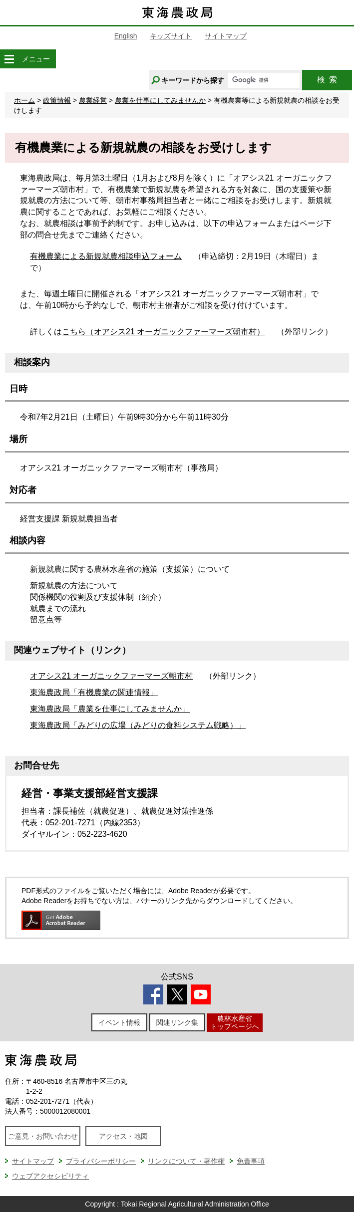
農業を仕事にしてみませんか (160, 100)
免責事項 (251, 1161)
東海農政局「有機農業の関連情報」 (94, 692)
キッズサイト (171, 36)
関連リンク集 (177, 1022)
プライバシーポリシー (101, 1161)
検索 (327, 79)
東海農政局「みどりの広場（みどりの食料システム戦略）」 (138, 725)
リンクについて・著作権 (186, 1161)
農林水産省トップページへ (234, 1022)
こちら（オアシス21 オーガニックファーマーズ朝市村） (163, 331)
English (125, 36)
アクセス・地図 (123, 1136)
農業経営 (93, 100)
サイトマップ (226, 36)
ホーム (24, 100)
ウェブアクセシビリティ (50, 1176)
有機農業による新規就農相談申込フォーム (106, 256)
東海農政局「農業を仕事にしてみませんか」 (110, 709)
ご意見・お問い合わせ (43, 1136)
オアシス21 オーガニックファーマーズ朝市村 (111, 676)
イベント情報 (119, 1022)
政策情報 (57, 100)
